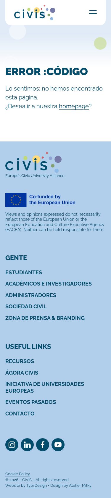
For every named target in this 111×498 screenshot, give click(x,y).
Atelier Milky (80, 485)
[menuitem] (23, 272)
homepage (74, 106)
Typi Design (36, 485)
